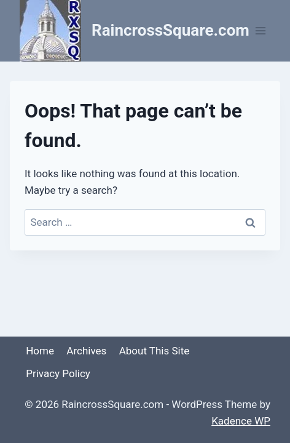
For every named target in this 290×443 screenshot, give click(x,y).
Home (40, 351)
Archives (86, 351)
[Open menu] (260, 30)
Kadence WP (240, 421)
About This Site (154, 351)
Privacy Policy (58, 373)
